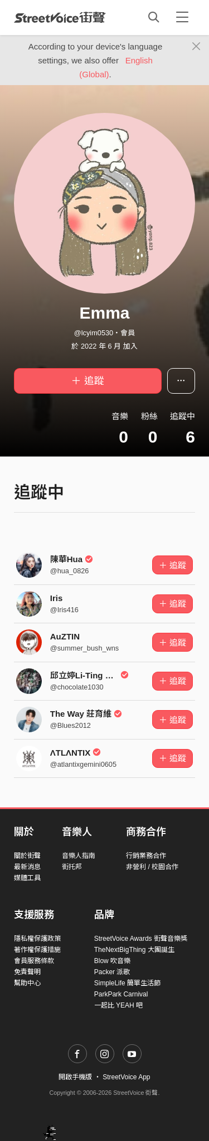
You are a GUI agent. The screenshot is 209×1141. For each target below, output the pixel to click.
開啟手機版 (75, 1077)
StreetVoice (60, 17)
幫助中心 (27, 983)
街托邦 (72, 867)
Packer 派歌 (112, 972)
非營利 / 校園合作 (152, 867)
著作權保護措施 (37, 950)
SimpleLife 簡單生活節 (127, 983)
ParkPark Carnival (121, 994)
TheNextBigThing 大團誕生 (134, 950)
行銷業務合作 (146, 856)
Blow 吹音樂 (112, 961)
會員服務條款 (34, 961)
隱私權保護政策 (37, 938)
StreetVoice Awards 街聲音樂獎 (140, 938)
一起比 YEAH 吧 (118, 1005)
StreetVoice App (126, 1077)
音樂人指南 (78, 856)
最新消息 (27, 867)
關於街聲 (27, 856)
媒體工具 (27, 878)
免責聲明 (27, 972)
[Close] (196, 46)
